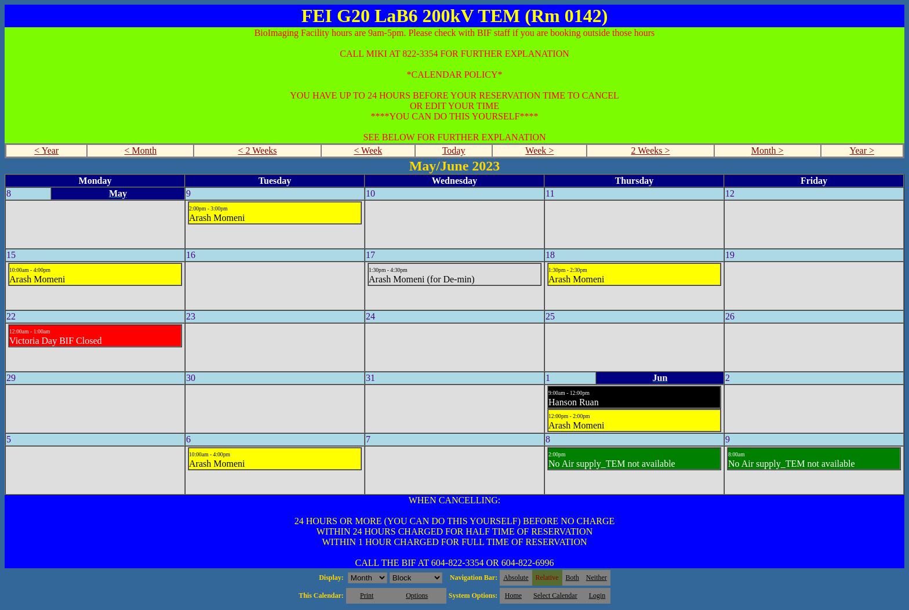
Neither (596, 577)
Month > (767, 150)
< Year (46, 150)
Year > (862, 150)
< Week (368, 150)
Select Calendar (555, 595)
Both (572, 577)
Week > (539, 150)
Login (597, 595)
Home (513, 595)
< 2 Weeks (257, 150)
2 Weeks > (650, 150)
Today (454, 150)
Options (417, 595)
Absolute (515, 577)
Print (366, 595)
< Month (141, 150)
